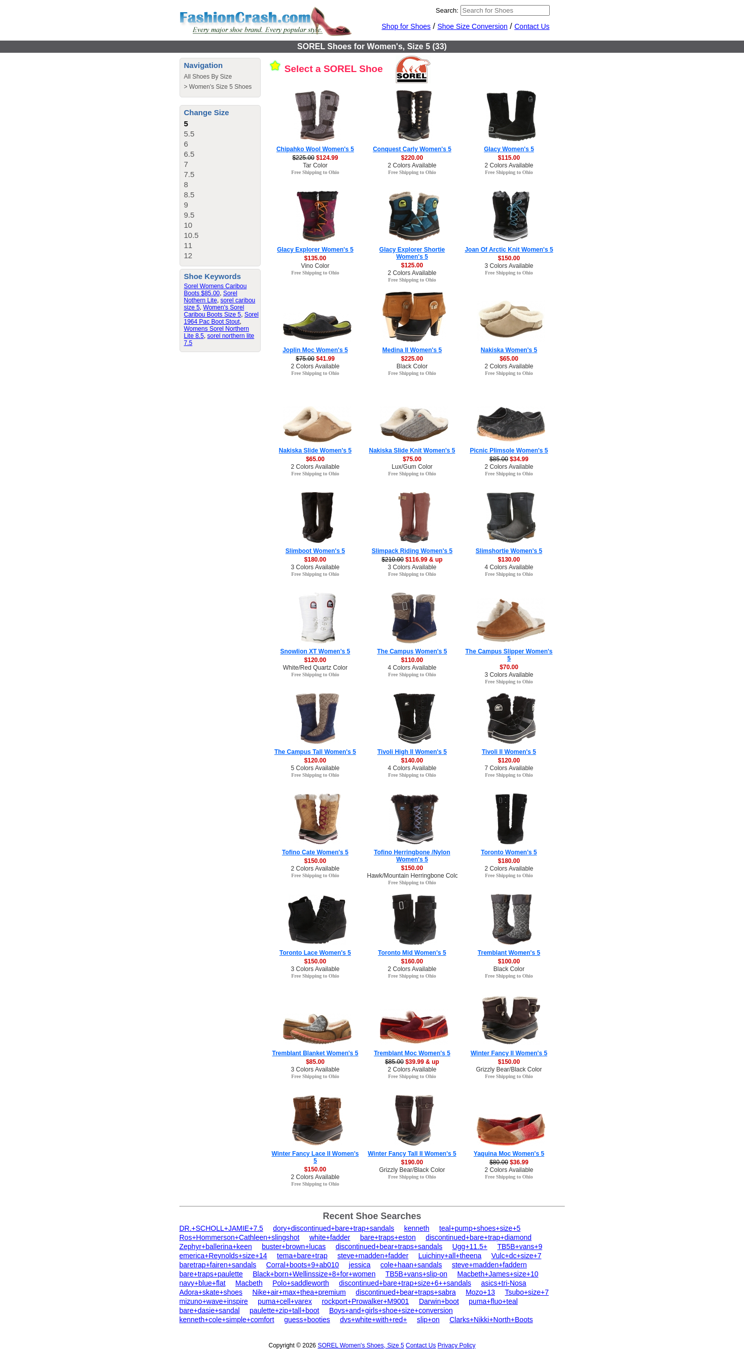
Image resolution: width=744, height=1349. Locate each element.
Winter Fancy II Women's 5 (509, 1053)
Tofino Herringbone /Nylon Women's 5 (412, 856)
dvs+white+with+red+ (373, 1320)
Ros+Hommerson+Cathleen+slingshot (240, 1237)
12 (188, 255)
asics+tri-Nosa (503, 1283)
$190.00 (412, 1162)
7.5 (189, 174)
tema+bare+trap (302, 1256)
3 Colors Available (509, 265)
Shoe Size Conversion (472, 26)
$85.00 (315, 1061)
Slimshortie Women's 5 (509, 551)
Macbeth (249, 1283)
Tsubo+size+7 (527, 1292)
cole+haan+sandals (411, 1265)
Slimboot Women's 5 (315, 551)
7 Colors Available (509, 768)
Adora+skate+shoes (211, 1292)
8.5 (189, 194)
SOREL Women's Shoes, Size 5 (360, 1345)
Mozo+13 (480, 1292)
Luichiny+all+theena (450, 1256)
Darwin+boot (439, 1301)
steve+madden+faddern (489, 1265)
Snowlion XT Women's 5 (315, 651)
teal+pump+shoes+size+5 (479, 1228)
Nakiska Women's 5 (509, 350)
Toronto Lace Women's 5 (315, 952)
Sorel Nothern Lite (210, 297)
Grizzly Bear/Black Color (509, 1069)
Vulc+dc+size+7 (516, 1256)
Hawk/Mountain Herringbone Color (413, 875)
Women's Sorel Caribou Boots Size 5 (214, 311)
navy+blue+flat (203, 1283)
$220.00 (412, 157)
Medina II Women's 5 (412, 350)
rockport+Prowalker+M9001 (365, 1301)
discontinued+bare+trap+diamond (479, 1237)
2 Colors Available (412, 165)
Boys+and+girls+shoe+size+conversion (391, 1310)
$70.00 (509, 667)
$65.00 (509, 358)
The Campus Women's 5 (412, 651)
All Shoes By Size (208, 76)
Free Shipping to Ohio (315, 172)
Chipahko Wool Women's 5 (315, 149)
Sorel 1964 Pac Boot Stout (221, 318)
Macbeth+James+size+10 (498, 1274)
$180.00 (315, 559)
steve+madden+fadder (372, 1256)
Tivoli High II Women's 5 (412, 751)
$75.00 (412, 459)
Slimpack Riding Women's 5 (412, 551)
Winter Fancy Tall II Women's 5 (412, 1153)
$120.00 (315, 660)
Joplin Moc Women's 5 (315, 350)
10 (188, 225)
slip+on (428, 1320)
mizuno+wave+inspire (214, 1301)
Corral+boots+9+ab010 (302, 1265)
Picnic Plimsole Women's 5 (509, 450)
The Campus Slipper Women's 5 (509, 655)
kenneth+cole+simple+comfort (227, 1320)
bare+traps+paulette (211, 1274)
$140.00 (412, 760)
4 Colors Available (509, 567)
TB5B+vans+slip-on (416, 1274)
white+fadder (329, 1237)
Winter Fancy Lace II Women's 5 (315, 1157)
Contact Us (531, 26)
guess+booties (307, 1320)
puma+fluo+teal (493, 1301)
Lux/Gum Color (412, 466)
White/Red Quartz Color (315, 667)
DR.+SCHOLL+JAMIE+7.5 (221, 1228)
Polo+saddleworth (300, 1283)
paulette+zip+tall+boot (284, 1310)
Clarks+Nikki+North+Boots (491, 1320)
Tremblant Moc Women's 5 (412, 1053)
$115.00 (509, 157)
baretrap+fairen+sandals (218, 1265)
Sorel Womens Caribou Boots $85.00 (215, 290)
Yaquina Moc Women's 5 (509, 1153)
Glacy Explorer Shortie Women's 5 (412, 253)
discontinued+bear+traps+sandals (389, 1246)
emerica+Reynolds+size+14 (223, 1256)
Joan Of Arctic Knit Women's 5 (509, 249)
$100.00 (509, 961)
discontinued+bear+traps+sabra (405, 1292)
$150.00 (509, 258)
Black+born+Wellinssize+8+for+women (314, 1274)
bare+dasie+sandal (210, 1310)
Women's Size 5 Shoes (220, 86)
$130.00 (509, 559)
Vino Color (315, 265)
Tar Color (315, 165)
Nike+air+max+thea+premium (298, 1292)
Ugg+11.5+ (469, 1246)
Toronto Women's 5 (509, 852)
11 (188, 245)
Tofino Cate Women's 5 (315, 852)
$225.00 (412, 358)
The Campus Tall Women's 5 (315, 751)
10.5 (191, 235)
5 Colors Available (315, 768)
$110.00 (412, 660)
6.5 (189, 154)
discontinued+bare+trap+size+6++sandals (405, 1283)
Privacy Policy (457, 1345)
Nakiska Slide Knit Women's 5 (412, 450)
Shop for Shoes (406, 26)
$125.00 (412, 265)
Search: (447, 10)
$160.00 (412, 961)
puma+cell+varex (285, 1301)
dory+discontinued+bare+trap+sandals (333, 1228)
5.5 (189, 133)
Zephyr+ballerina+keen (216, 1246)
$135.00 (315, 258)
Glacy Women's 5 (509, 149)
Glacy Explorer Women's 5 (315, 249)
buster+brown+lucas (294, 1246)
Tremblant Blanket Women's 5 (315, 1053)
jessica (360, 1265)
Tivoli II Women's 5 (509, 751)
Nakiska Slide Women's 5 (315, 450)
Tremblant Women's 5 (509, 952)
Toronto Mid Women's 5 (412, 952)
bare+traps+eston (388, 1237)
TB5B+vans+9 (519, 1246)
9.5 (189, 215)
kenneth (417, 1228)
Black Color (412, 366)
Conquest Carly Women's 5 (412, 149)
